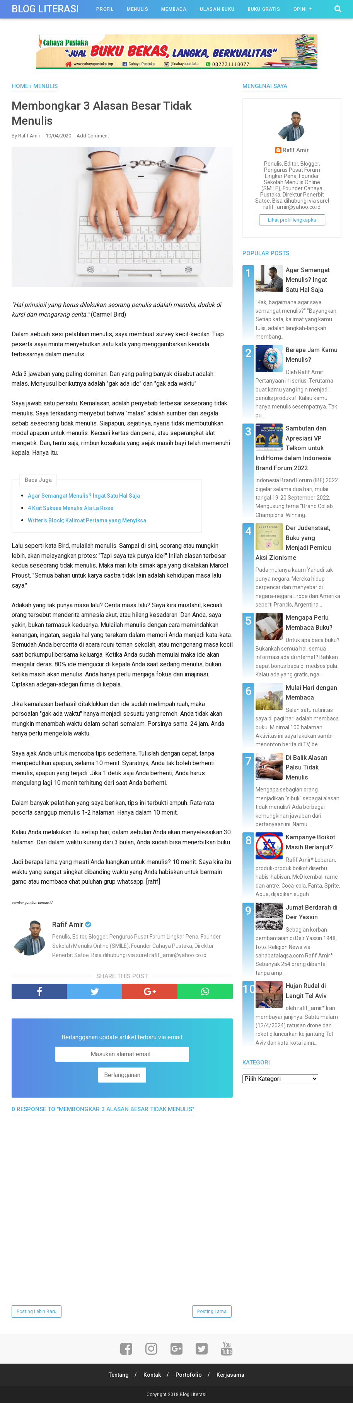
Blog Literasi (45, 9)
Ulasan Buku (217, 9)
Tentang (119, 1375)
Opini (300, 9)
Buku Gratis (264, 9)
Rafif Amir (296, 150)
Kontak (152, 1375)
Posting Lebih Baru (36, 1311)
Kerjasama (230, 1375)
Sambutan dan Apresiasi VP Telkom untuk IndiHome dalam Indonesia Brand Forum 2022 (293, 448)
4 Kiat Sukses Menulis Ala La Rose (70, 508)
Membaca (174, 9)
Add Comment (93, 136)
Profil (105, 9)
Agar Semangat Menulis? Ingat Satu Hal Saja (84, 496)
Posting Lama (212, 1311)
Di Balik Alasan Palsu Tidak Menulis (306, 767)
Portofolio (189, 1375)
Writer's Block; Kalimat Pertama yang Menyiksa (87, 520)
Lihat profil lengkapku (292, 220)
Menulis (137, 9)
